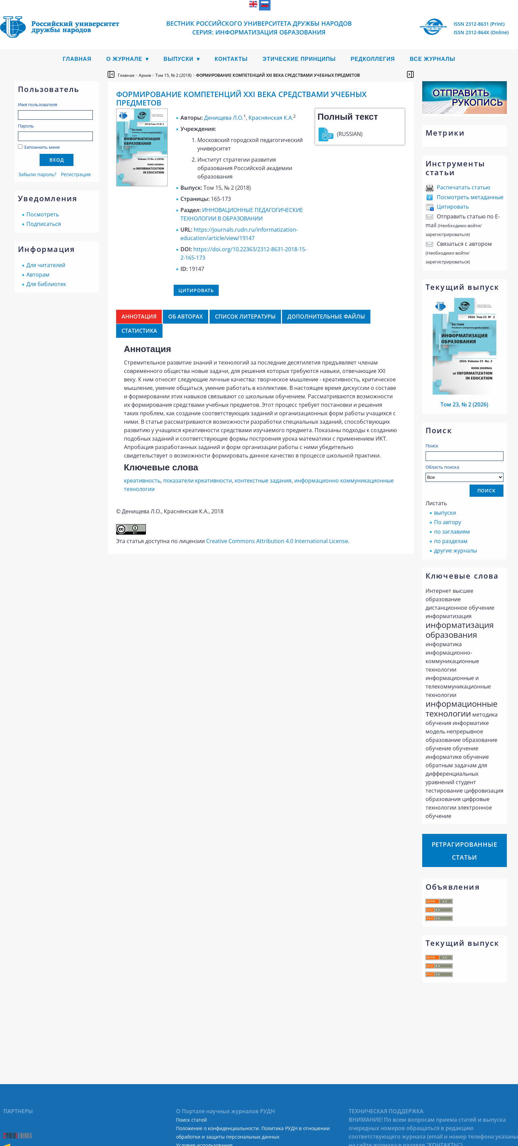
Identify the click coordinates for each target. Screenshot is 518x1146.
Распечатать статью (463, 187)
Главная (77, 59)
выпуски (445, 512)
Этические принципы (299, 59)
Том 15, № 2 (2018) (173, 75)
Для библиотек (46, 284)
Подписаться (43, 224)
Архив (145, 75)
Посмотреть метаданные (470, 197)
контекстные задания (263, 480)
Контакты (231, 59)
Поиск (432, 446)
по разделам (451, 541)
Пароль (26, 126)
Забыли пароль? (37, 174)
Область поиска (464, 473)
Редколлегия (373, 59)
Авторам (37, 274)
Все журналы (432, 59)
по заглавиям (452, 531)
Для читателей (45, 265)
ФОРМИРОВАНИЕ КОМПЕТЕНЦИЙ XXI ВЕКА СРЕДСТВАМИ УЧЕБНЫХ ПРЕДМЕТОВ (278, 75)
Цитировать (453, 206)
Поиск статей (191, 1120)
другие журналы (455, 550)
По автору (447, 522)
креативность (142, 480)
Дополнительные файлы (326, 316)
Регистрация (76, 174)
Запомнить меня (42, 147)
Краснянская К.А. (271, 117)
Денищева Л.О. (223, 117)
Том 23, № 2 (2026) (464, 404)
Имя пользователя (37, 104)
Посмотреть (42, 214)
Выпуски (179, 59)
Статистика (139, 330)
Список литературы (245, 316)
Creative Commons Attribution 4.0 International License (277, 541)
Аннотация (139, 316)
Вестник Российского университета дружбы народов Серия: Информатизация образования (259, 27)
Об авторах (185, 316)
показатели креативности (197, 480)
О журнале (124, 59)
